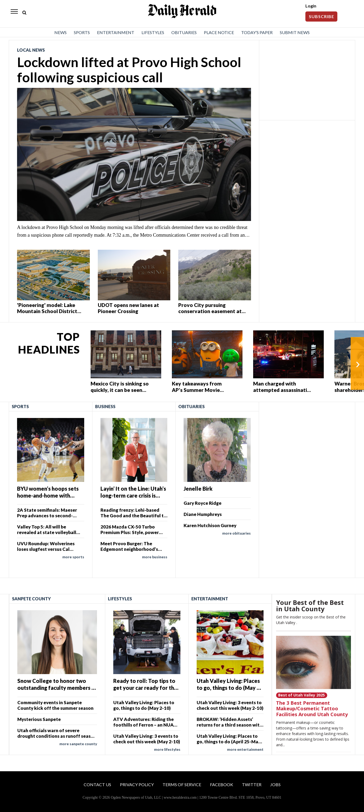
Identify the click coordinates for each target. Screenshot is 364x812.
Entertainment (115, 32)
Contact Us (97, 784)
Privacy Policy (137, 784)
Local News (31, 49)
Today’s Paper (257, 32)
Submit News (295, 32)
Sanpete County (31, 598)
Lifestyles (152, 32)
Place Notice (219, 32)
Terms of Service (182, 784)
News (60, 32)
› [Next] (357, 363)
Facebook (221, 784)
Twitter (251, 784)
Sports (82, 32)
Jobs (275, 784)
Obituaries (184, 32)
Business (105, 406)
